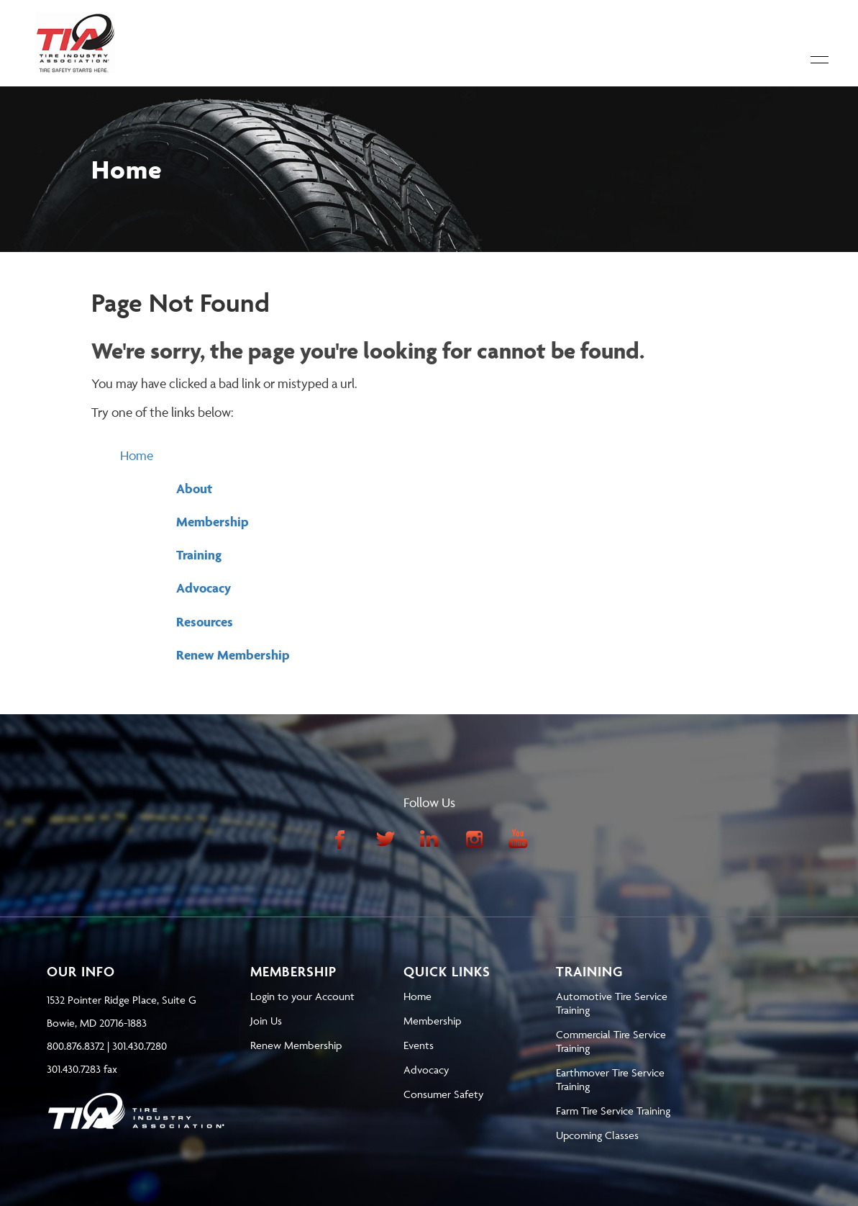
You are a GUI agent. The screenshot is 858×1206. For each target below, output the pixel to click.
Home (136, 455)
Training (199, 554)
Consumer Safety (443, 1094)
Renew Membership (233, 655)
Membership (212, 521)
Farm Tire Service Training (613, 1110)
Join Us (266, 1020)
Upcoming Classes (597, 1135)
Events (418, 1045)
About (194, 488)
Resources (204, 621)
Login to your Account (302, 996)
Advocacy (203, 588)
